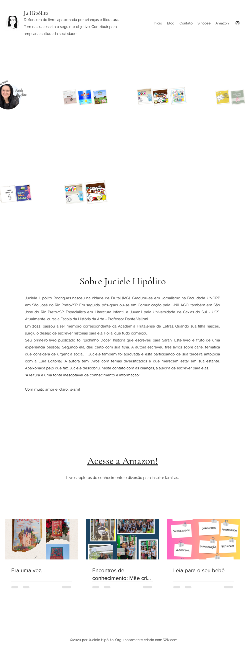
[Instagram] (237, 23)
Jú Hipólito (36, 13)
